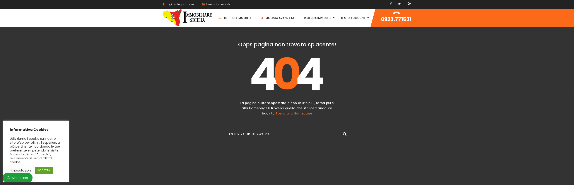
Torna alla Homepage (294, 113)
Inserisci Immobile (216, 4)
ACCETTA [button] (43, 170)
